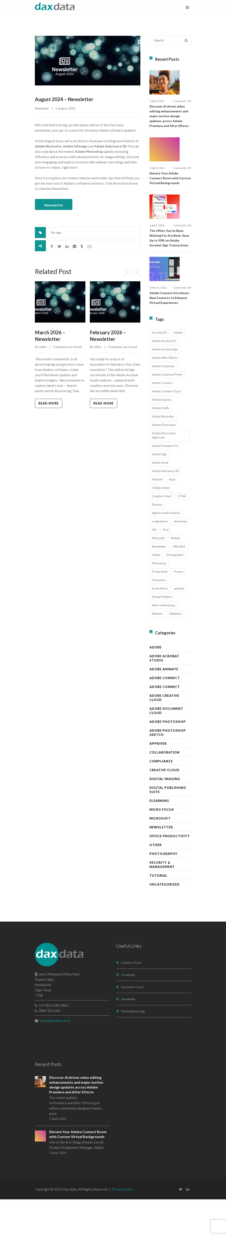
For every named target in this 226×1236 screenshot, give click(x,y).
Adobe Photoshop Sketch (167, 769)
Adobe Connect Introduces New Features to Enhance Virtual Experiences (169, 334)
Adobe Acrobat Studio (164, 695)
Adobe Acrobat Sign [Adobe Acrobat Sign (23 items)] (165, 386)
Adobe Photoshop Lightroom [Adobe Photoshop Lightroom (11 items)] (164, 472)
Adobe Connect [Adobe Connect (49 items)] (162, 419)
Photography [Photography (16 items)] (175, 591)
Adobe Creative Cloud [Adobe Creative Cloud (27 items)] (166, 428)
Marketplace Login (133, 1048)
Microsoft (160, 855)
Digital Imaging (164, 815)
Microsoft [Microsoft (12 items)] (158, 574)
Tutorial (158, 912)
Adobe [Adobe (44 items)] (178, 369)
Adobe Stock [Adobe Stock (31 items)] (160, 499)
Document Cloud (132, 1023)
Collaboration (164, 789)
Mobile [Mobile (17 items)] (175, 574)
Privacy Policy (122, 1226)
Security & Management (162, 901)
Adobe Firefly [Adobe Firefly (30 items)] (160, 444)
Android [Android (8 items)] (157, 516)
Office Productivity (169, 873)
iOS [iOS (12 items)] (154, 566)
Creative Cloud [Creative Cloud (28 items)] (161, 533)
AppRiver (158, 780)
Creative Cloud (164, 807)
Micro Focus (161, 846)
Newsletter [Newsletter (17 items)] (159, 583)
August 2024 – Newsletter (64, 99)
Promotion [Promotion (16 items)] (159, 616)
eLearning (159, 837)
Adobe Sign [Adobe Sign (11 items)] (159, 491)
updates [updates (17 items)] (179, 625)
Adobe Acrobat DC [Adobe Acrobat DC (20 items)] (164, 377)
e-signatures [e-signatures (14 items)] (160, 558)
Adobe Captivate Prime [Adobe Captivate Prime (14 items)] (167, 411)
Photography (163, 890)
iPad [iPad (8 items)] (166, 566)
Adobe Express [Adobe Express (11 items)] (161, 436)
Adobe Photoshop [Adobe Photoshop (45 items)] (164, 461)
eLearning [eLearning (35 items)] (180, 558)
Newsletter (42, 108)
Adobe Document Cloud (166, 747)
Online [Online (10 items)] (156, 591)
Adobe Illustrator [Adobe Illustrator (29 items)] (163, 453)
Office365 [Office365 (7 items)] (178, 583)
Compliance (161, 798)
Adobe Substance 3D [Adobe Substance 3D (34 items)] (165, 507)
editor (43, 345)
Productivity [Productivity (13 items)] (160, 608)
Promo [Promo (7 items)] (178, 608)
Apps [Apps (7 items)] (172, 516)
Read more (48, 401)
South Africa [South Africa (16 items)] (160, 625)
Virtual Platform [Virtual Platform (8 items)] (162, 633)
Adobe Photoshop (167, 758)
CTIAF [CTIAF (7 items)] (182, 533)
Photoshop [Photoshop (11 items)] (159, 600)
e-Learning (128, 1011)
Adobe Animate (163, 706)
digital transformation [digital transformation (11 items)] (166, 549)
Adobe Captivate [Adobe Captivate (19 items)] (163, 402)
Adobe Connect (164, 714)
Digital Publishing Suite (167, 826)
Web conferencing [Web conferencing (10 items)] (163, 642)
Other (155, 881)
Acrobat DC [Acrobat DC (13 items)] (159, 369)
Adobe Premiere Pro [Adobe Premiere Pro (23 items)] (165, 482)
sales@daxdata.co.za (55, 1057)
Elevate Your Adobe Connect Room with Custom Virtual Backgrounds (170, 196)
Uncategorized (164, 921)
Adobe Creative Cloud (164, 734)
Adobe (155, 684)
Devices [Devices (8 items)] (157, 541)
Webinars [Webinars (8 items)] (175, 650)
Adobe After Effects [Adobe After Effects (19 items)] (164, 394)
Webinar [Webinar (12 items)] (157, 650)
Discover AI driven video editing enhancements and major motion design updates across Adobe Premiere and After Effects (169, 125)
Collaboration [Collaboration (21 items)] (161, 524)
